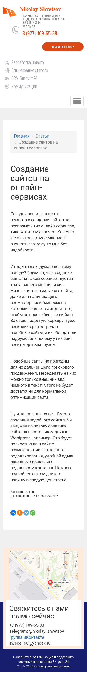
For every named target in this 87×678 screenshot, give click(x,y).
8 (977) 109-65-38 (40, 33)
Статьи (42, 136)
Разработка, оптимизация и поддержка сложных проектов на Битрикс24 (43, 18)
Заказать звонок (63, 47)
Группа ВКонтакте (26, 637)
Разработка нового (28, 62)
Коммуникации (24, 86)
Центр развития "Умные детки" (56, 673)
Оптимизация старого (30, 70)
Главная (22, 136)
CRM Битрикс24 (24, 78)
